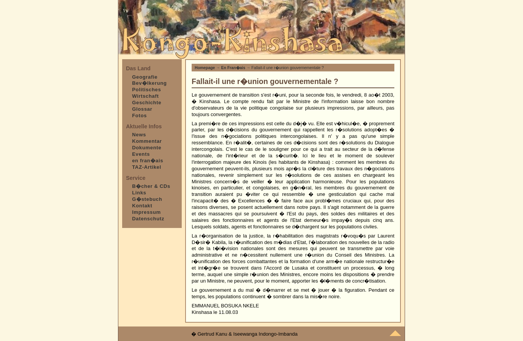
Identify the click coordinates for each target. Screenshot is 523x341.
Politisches (146, 89)
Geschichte (146, 102)
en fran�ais (147, 160)
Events (141, 154)
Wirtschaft (145, 96)
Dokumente (146, 147)
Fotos (139, 115)
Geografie (145, 77)
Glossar (142, 109)
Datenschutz (148, 218)
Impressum (146, 212)
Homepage (205, 68)
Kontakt (142, 205)
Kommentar (147, 141)
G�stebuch (147, 199)
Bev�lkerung (149, 83)
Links (139, 193)
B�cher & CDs (151, 186)
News (139, 134)
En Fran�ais (233, 68)
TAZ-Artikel (146, 167)
